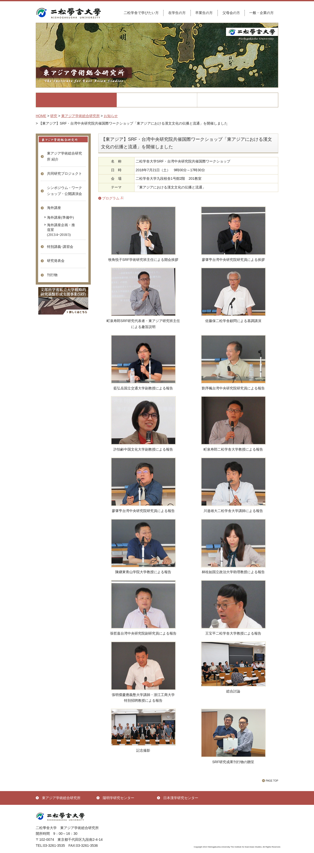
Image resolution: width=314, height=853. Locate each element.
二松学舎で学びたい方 (141, 13)
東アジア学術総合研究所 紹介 (64, 156)
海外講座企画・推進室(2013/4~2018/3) (61, 229)
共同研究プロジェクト (64, 173)
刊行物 (52, 275)
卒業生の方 (204, 13)
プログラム (113, 198)
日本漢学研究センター (180, 798)
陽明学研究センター (118, 798)
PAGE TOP (272, 780)
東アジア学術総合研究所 (61, 798)
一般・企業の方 (261, 13)
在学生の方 (177, 13)
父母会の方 (231, 13)
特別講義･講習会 (60, 247)
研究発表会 (55, 261)
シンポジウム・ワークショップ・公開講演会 (64, 191)
